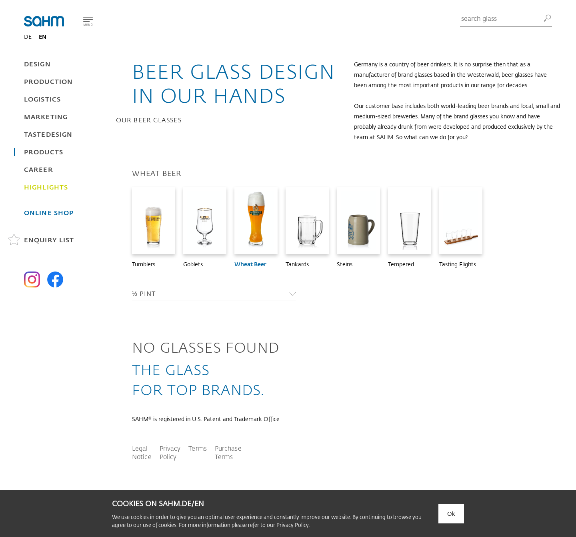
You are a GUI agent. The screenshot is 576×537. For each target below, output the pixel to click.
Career (38, 169)
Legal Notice (142, 452)
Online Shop (49, 212)
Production (48, 81)
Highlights (46, 187)
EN (42, 36)
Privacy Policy (170, 452)
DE (28, 36)
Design (37, 64)
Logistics (42, 99)
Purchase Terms (228, 452)
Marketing (46, 116)
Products (43, 152)
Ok (451, 513)
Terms (197, 448)
